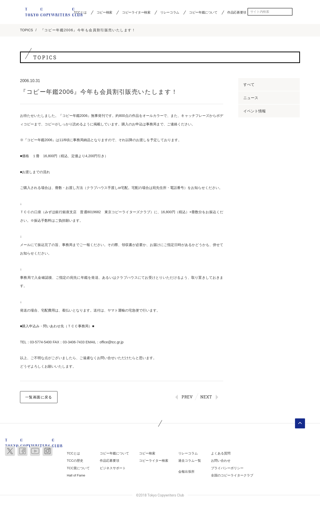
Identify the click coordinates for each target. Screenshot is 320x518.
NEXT (206, 396)
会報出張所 (186, 471)
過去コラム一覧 (189, 460)
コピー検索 (104, 12)
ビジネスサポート (113, 468)
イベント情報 (254, 111)
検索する (288, 12)
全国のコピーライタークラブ (232, 475)
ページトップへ (300, 423)
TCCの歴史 (75, 460)
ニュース (250, 98)
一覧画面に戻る (38, 397)
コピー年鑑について (203, 12)
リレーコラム (169, 12)
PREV (187, 396)
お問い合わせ (220, 460)
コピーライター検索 (136, 12)
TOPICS (26, 30)
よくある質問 (220, 453)
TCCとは (73, 453)
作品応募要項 (236, 12)
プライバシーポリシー (227, 468)
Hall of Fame (76, 475)
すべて (248, 84)
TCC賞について (78, 468)
